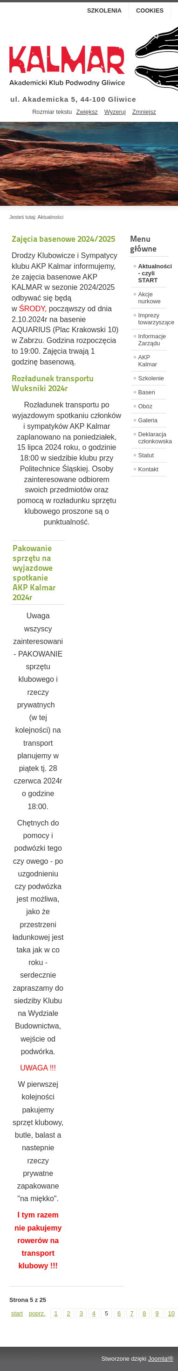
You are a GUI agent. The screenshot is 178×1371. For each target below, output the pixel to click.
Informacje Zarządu (152, 340)
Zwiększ (86, 111)
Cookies (150, 10)
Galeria (147, 420)
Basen (146, 392)
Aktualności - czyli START (152, 273)
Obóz (145, 406)
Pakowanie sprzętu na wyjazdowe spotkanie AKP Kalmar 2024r (34, 572)
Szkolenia (104, 10)
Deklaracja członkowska (152, 438)
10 (171, 1313)
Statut (146, 455)
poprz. (37, 1313)
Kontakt (148, 469)
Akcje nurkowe (149, 298)
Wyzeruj (115, 111)
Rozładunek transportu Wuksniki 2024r (53, 383)
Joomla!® (160, 1358)
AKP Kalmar (147, 361)
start (17, 1313)
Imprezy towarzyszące (152, 319)
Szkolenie (151, 378)
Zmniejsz (144, 111)
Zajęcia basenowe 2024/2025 (63, 239)
